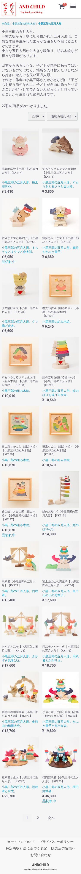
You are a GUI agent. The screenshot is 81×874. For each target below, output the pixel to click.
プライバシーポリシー (56, 842)
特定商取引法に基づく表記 (26, 848)
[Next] (51, 818)
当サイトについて (21, 842)
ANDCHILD (40, 865)
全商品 (6, 23)
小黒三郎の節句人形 (23, 23)
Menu (73, 4)
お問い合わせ (40, 855)
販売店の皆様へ (63, 848)
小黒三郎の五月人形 (49, 23)
